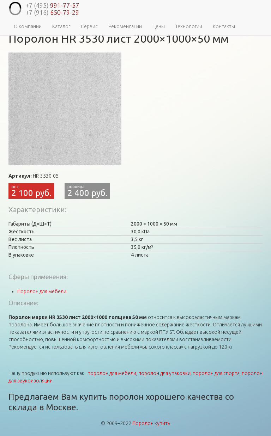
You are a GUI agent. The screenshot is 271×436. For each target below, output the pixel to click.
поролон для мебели (112, 373)
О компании (28, 26)
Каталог (61, 26)
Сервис (89, 26)
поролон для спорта (216, 373)
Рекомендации (125, 26)
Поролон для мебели (41, 291)
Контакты (224, 26)
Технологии (188, 26)
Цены (158, 26)
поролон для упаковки (164, 373)
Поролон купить (151, 423)
